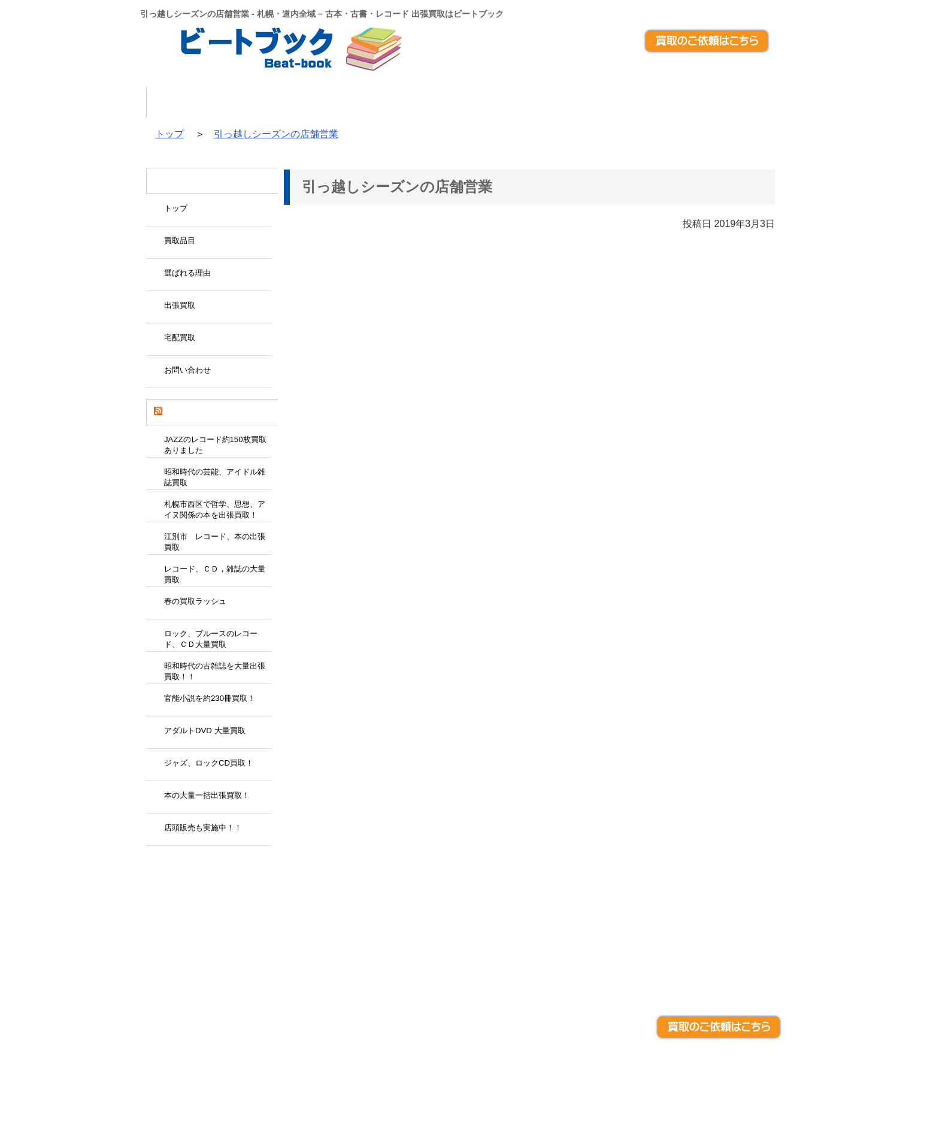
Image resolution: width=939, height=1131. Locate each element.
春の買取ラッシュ (195, 601)
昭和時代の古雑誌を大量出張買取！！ (214, 671)
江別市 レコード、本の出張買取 (214, 542)
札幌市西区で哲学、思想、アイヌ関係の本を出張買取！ (214, 509)
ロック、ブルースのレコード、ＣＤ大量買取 (211, 639)
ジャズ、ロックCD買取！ (208, 762)
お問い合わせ (666, 102)
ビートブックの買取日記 (211, 412)
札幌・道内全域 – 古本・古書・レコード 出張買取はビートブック (457, 1082)
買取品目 (291, 102)
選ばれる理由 (387, 102)
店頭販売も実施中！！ (203, 827)
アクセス (762, 102)
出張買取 (483, 102)
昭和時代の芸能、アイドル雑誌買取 (214, 477)
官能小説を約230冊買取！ (209, 698)
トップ (211, 102)
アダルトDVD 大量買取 (205, 730)
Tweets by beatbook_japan (189, 862)
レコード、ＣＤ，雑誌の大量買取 (214, 574)
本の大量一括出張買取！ (207, 795)
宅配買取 (569, 102)
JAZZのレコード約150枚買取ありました (215, 445)
